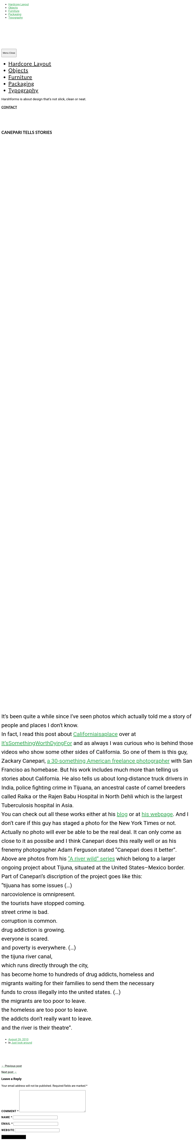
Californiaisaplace (95, 734)
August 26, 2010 (18, 1039)
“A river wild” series (91, 858)
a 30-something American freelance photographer (108, 761)
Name (6, 1121)
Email (7, 1127)
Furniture (13, 11)
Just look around (21, 1042)
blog (122, 814)
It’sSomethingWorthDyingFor (36, 743)
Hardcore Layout (18, 4)
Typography (15, 17)
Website (7, 1134)
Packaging (14, 14)
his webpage (157, 814)
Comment (10, 1115)
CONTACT (9, 107)
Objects (13, 7)
